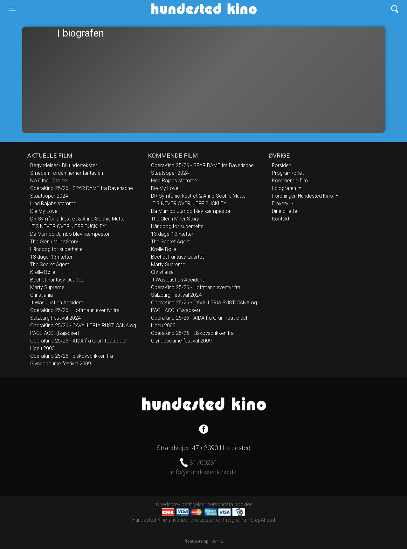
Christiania (41, 295)
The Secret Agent (49, 264)
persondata (220, 504)
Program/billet (288, 173)
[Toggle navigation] (12, 8)
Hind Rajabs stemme (53, 203)
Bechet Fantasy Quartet (56, 280)
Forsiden (281, 165)
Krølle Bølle (42, 272)
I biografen (284, 188)
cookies (243, 504)
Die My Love (44, 211)
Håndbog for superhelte (56, 249)
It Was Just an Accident (56, 303)
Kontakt (280, 219)
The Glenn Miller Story (54, 242)
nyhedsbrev (167, 504)
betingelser (194, 504)
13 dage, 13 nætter (51, 257)
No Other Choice (48, 181)
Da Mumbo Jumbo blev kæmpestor (70, 234)
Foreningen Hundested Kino (303, 196)
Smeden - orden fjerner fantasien (66, 173)
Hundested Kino (173, 9)
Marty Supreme (47, 287)
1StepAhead (261, 520)
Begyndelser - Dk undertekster (63, 165)
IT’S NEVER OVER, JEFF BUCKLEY (68, 226)
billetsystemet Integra (214, 520)
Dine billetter (285, 211)
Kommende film (290, 181)
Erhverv (281, 203)
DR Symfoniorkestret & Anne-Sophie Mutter (78, 219)
